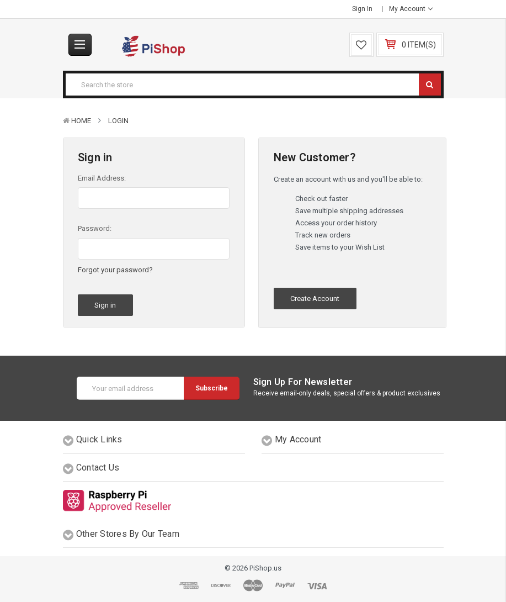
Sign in (362, 9)
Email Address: (102, 178)
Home (81, 121)
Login (118, 121)
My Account (411, 9)
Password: (94, 228)
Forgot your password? (115, 270)
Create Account (314, 298)
